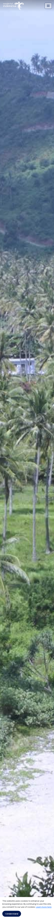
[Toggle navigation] (48, 6)
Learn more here (44, 907)
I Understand (11, 913)
